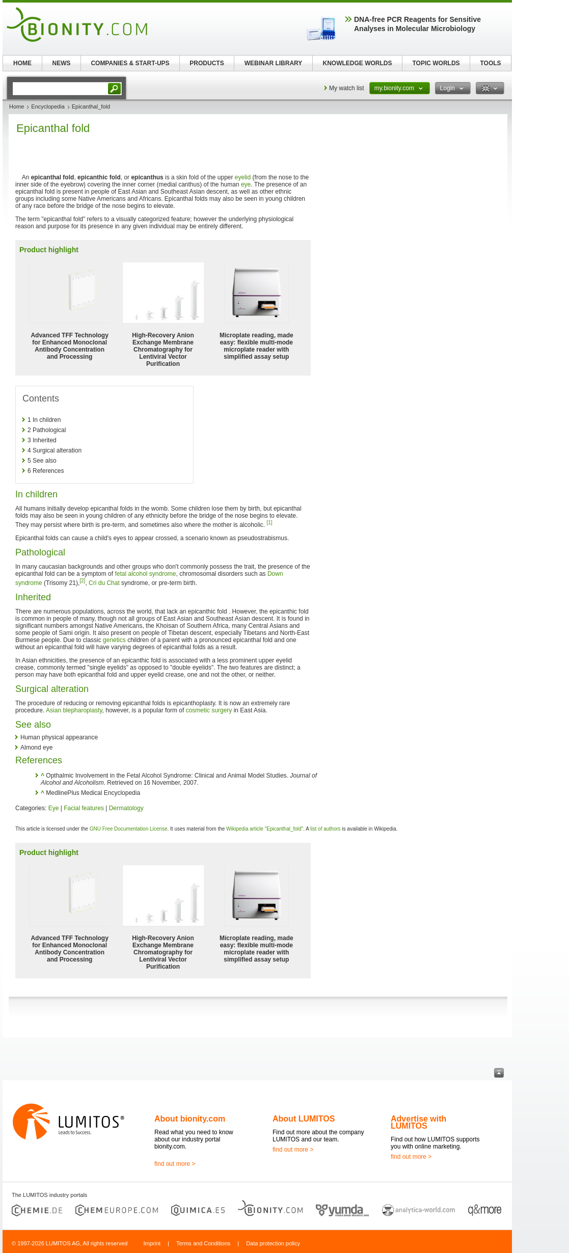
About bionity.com (189, 1118)
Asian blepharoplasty (74, 710)
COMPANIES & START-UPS (130, 63)
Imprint (151, 1243)
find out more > (174, 1163)
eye (246, 184)
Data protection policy (273, 1243)
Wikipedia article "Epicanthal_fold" (264, 829)
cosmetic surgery (209, 710)
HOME (22, 63)
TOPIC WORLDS (435, 63)
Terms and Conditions (203, 1243)
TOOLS (490, 63)
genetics (114, 640)
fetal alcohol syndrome (145, 573)
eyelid (243, 177)
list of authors (325, 829)
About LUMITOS (304, 1118)
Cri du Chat (104, 582)
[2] (82, 580)
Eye (53, 808)
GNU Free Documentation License (129, 829)
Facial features (84, 808)
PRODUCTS (206, 63)
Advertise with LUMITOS (418, 1122)
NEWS (61, 63)
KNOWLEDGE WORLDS (357, 63)
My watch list (346, 88)
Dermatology (126, 808)
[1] (270, 522)
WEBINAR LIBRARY (274, 63)
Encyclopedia (47, 106)
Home (16, 106)
